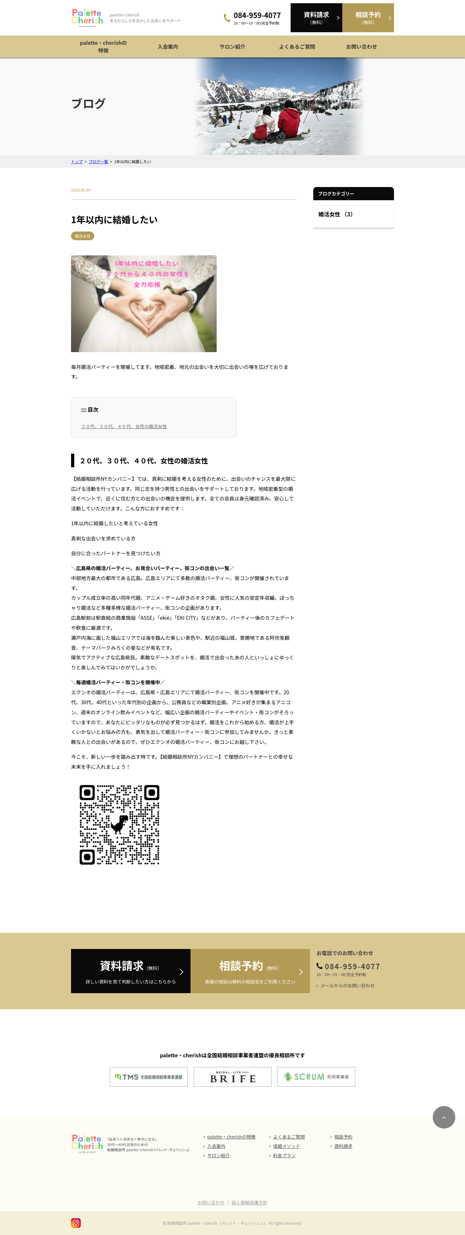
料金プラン (284, 1155)
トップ (77, 161)
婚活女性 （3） (337, 214)
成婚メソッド (286, 1146)
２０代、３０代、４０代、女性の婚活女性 (124, 426)
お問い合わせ (361, 46)
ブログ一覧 (98, 161)
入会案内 (168, 46)
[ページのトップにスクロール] (444, 1117)
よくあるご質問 (297, 46)
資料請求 (343, 1146)
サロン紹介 (232, 46)
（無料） (316, 17)
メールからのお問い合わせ (347, 985)
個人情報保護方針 (250, 1202)
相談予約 (343, 1136)
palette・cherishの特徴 (103, 46)
